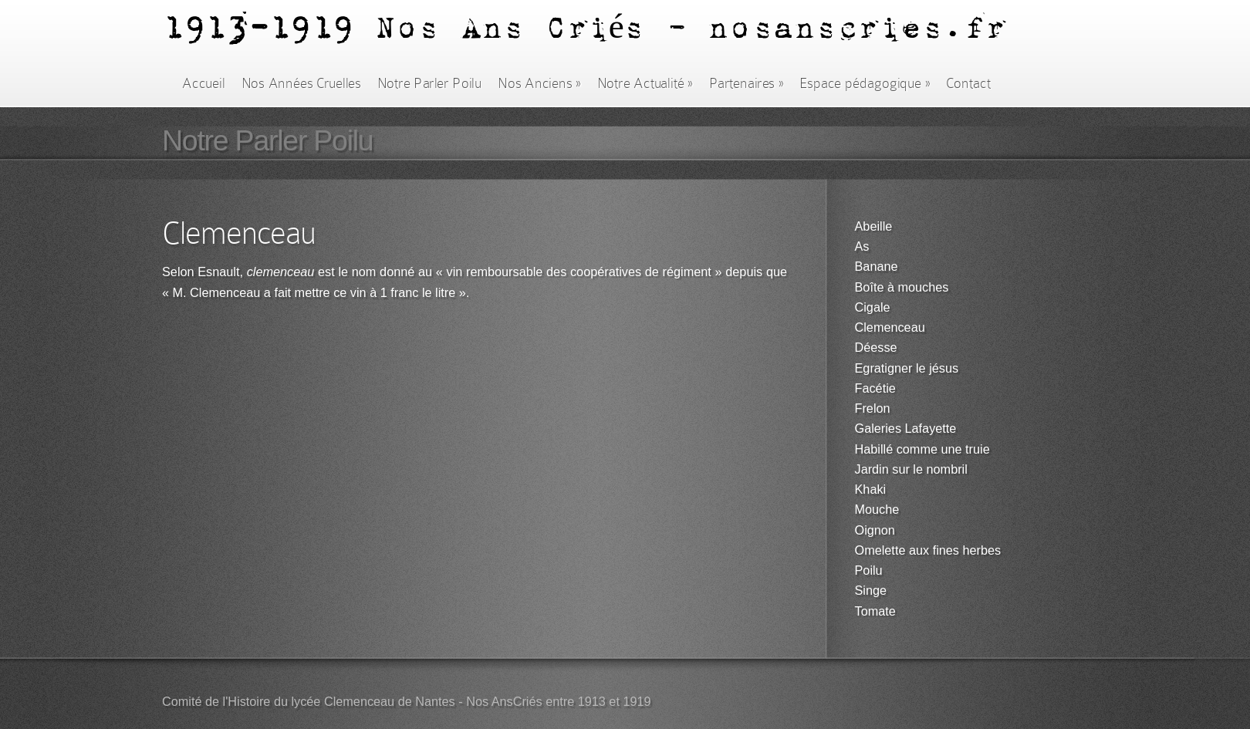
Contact (968, 83)
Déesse (876, 347)
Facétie (875, 388)
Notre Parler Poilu (429, 83)
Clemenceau (890, 327)
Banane (876, 266)
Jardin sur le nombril (911, 469)
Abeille (874, 226)
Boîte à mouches (902, 287)
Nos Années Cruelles (301, 83)
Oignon (875, 530)
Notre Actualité (645, 83)
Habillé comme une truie (922, 449)
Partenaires (746, 83)
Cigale (872, 307)
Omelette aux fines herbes (928, 550)
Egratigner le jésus (907, 368)
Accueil (203, 83)
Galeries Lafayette (906, 428)
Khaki (871, 489)
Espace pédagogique (864, 83)
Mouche (877, 509)
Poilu (869, 570)
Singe (871, 590)
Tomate (875, 611)
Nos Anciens (539, 83)
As (862, 246)
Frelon (872, 408)
